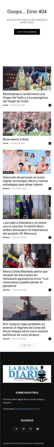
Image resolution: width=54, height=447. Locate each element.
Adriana (6, 237)
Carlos (5, 105)
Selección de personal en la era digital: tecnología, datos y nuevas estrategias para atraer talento (25, 181)
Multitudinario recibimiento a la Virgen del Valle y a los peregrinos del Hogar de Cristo (25, 97)
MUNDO (7, 218)
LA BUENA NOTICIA (10, 89)
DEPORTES (7, 134)
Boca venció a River (16, 139)
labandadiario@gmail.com (28, 408)
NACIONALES (8, 172)
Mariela (6, 188)
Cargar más (27, 345)
